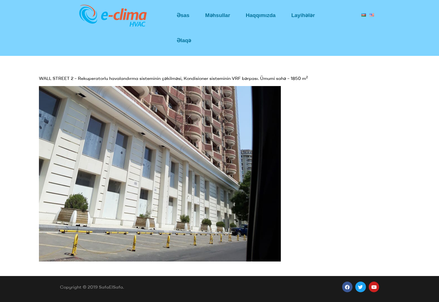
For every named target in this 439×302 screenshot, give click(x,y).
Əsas (183, 15)
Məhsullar (217, 15)
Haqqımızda (261, 15)
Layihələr (303, 15)
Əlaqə (184, 40)
